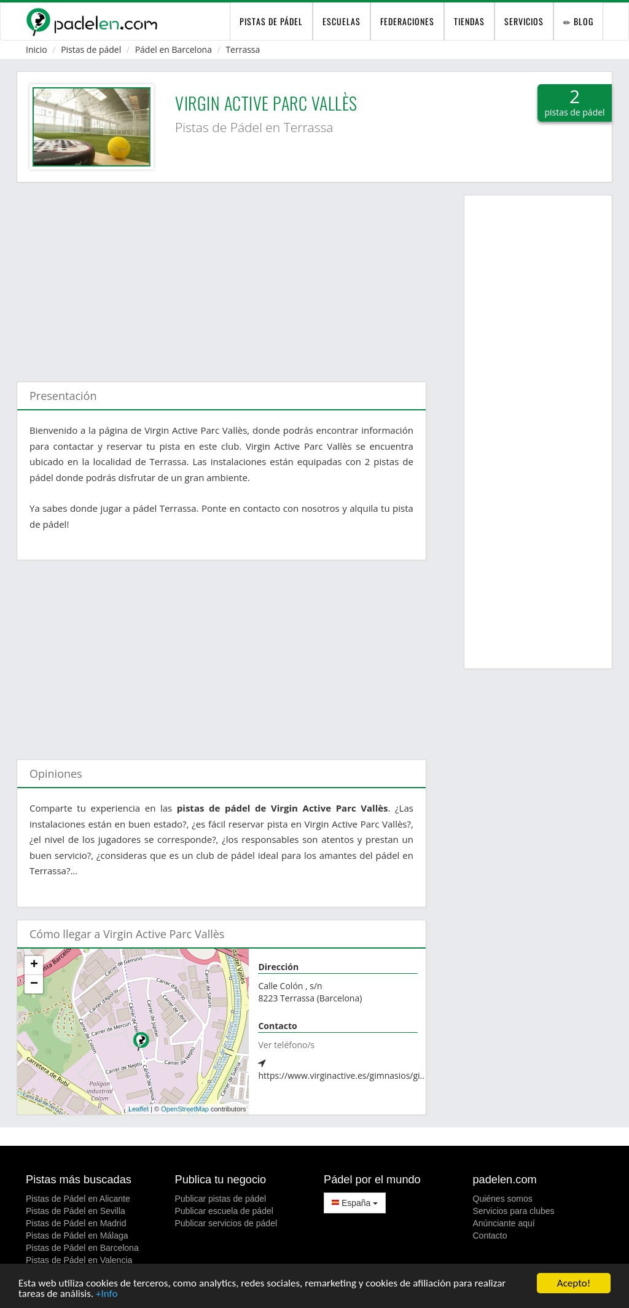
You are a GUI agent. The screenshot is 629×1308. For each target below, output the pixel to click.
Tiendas (469, 21)
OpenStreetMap (185, 1109)
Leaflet (138, 1109)
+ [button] (34, 965)
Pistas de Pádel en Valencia (79, 1260)
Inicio (36, 49)
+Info (106, 1294)
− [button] (34, 984)
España (355, 1203)
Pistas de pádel (91, 49)
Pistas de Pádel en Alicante (78, 1199)
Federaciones (407, 21)
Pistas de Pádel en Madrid (76, 1223)
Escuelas (341, 21)
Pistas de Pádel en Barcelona (82, 1248)
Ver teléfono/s (286, 1045)
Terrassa (242, 49)
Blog (578, 21)
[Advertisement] (221, 276)
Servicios (524, 21)
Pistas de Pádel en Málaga (77, 1235)
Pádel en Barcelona (173, 49)
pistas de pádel (271, 21)
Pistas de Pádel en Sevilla (75, 1211)
